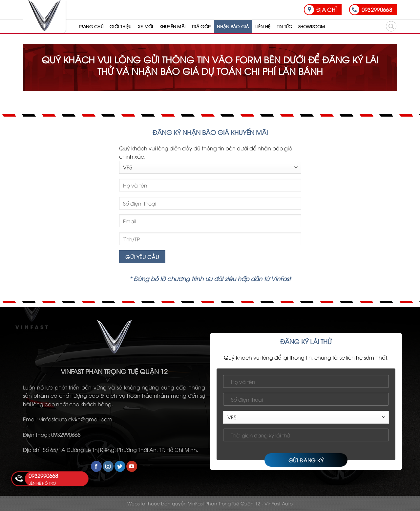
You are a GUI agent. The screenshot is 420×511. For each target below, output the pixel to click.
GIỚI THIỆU (121, 26)
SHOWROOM (311, 26)
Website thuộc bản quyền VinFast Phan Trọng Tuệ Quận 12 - (195, 503)
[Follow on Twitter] (120, 466)
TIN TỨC (284, 26)
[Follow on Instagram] (108, 466)
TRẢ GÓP (201, 26)
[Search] (391, 26)
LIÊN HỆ (263, 26)
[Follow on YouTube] (131, 466)
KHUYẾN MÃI (172, 26)
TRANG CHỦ (91, 26)
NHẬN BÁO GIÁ (233, 26)
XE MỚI (145, 26)
